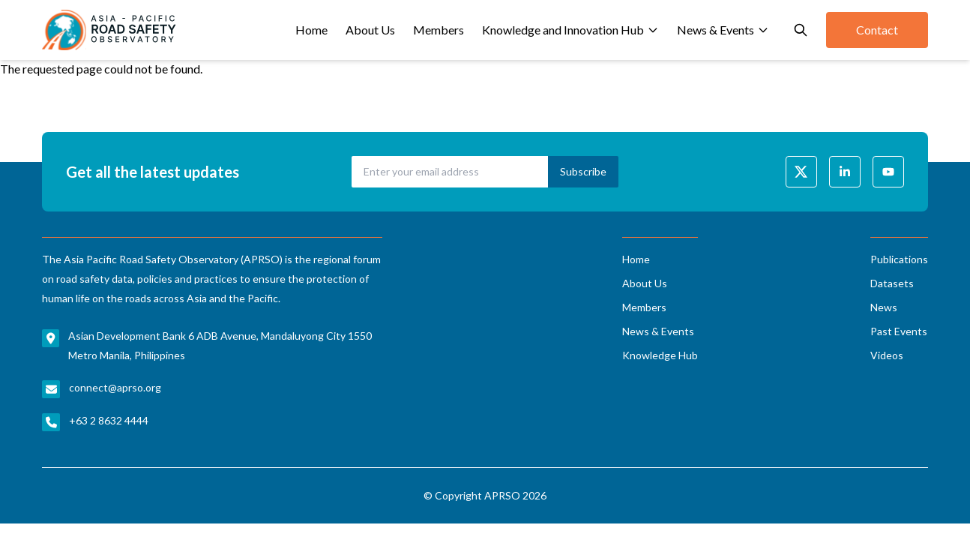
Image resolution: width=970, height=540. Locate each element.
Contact (877, 29)
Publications (899, 259)
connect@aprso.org (115, 387)
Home (311, 29)
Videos (886, 355)
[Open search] (800, 30)
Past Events (898, 331)
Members (438, 29)
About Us (370, 29)
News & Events (723, 29)
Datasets (892, 283)
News (883, 307)
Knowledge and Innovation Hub (570, 29)
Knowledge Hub (660, 355)
